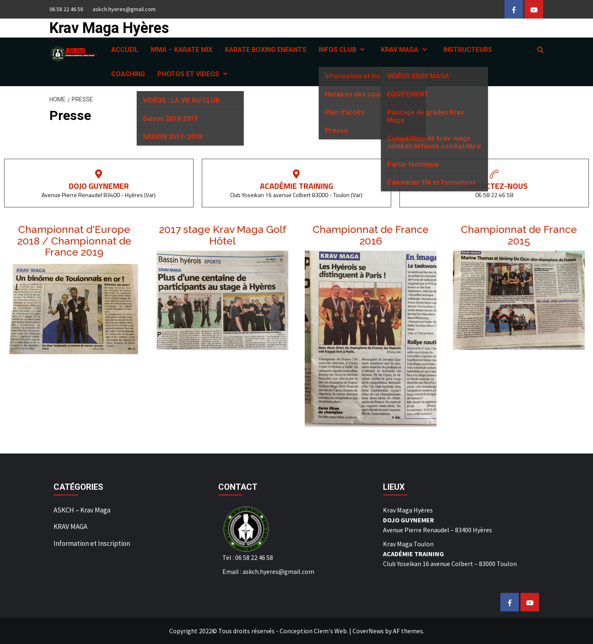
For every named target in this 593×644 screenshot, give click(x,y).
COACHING (128, 74)
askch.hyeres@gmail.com (124, 9)
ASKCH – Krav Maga (82, 510)
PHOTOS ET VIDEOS (194, 74)
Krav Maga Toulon (408, 544)
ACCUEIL (124, 50)
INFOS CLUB (344, 50)
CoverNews (368, 631)
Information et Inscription (92, 543)
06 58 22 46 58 (66, 9)
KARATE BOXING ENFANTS (265, 50)
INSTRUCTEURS (467, 50)
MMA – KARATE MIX (181, 50)
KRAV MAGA (406, 50)
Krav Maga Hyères (109, 28)
